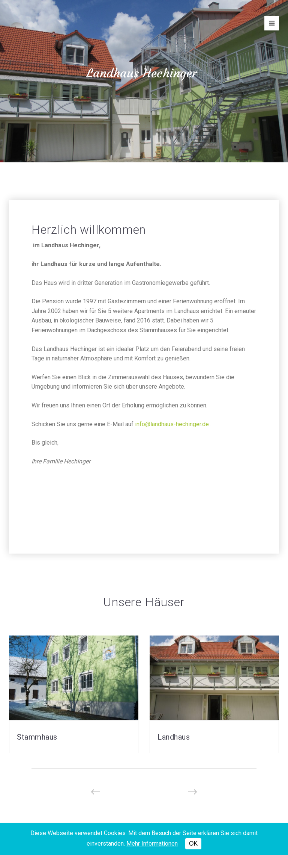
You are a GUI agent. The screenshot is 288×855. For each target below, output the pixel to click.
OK (193, 843)
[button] (95, 791)
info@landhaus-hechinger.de (172, 424)
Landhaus (174, 737)
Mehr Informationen (152, 843)
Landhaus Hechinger (142, 73)
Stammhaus (37, 737)
